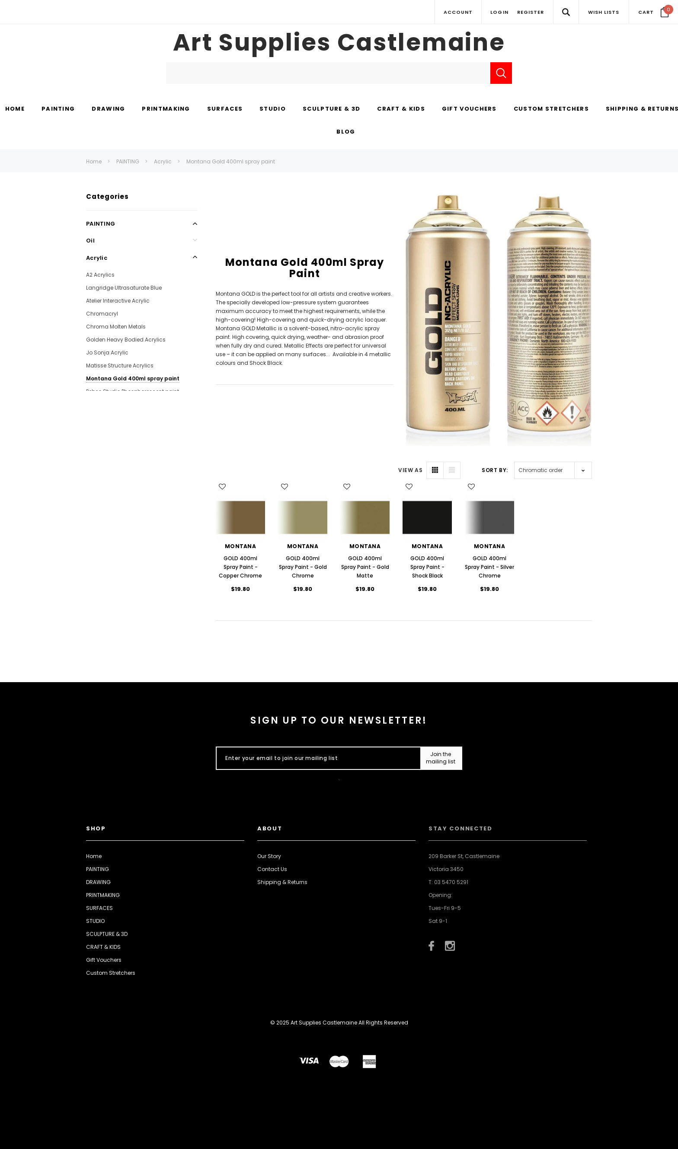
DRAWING (98, 882)
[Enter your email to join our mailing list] (316, 758)
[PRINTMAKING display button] (166, 109)
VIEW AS (410, 470)
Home (94, 161)
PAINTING (127, 161)
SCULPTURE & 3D (107, 934)
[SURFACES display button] (225, 109)
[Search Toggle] (566, 12)
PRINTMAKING (103, 895)
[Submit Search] (501, 73)
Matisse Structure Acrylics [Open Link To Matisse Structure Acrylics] (120, 365)
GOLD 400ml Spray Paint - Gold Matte (365, 567)
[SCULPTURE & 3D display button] (331, 109)
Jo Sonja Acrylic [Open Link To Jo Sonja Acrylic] (107, 352)
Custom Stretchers (110, 973)
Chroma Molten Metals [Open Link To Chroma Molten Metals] (116, 326)
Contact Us (272, 869)
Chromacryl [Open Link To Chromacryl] (102, 313)
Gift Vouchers (104, 960)
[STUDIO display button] (272, 109)
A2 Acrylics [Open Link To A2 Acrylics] (100, 274)
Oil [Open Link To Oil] (90, 240)
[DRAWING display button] (108, 109)
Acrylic (163, 161)
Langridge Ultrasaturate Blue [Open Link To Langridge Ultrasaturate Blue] (124, 287)
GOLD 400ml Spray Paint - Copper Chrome (240, 567)
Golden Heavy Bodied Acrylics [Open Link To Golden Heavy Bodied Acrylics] (126, 339)
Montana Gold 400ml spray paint (230, 161)
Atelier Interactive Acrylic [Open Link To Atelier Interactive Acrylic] (118, 300)
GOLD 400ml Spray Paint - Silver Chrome (489, 567)
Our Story (269, 856)
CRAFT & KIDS (103, 947)
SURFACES (99, 908)
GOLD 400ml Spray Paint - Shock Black (427, 567)
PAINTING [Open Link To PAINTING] (100, 224)
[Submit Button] (440, 758)
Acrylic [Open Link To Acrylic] (96, 258)
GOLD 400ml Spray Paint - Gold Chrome (303, 567)
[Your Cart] (653, 12)
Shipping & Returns (282, 882)
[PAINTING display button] (58, 109)
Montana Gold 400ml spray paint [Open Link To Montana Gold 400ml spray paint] (132, 378)
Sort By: (495, 470)
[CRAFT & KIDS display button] (401, 109)
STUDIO (95, 921)
